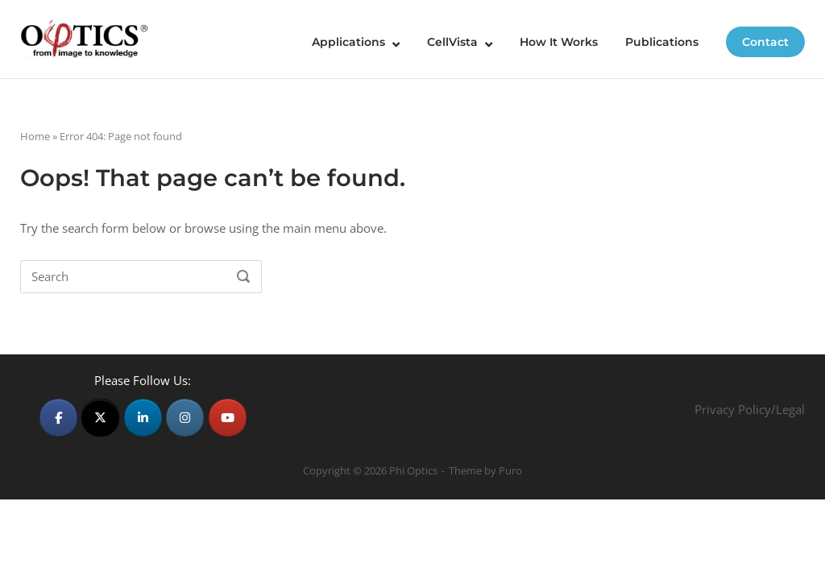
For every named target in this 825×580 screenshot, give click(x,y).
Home (35, 136)
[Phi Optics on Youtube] (228, 418)
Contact (765, 42)
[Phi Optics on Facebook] (58, 418)
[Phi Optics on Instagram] (185, 418)
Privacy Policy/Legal (749, 409)
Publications (662, 42)
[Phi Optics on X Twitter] (100, 418)
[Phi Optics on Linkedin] (143, 418)
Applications (348, 42)
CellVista (452, 42)
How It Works (559, 42)
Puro (510, 470)
